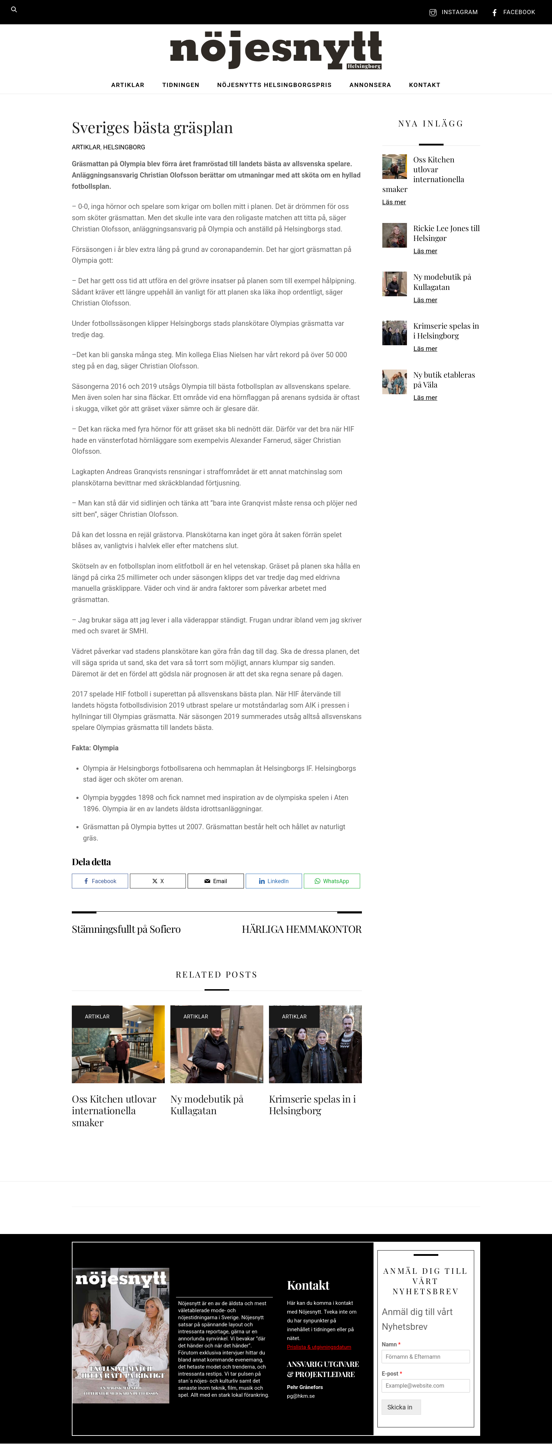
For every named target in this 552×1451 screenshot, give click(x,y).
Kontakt (425, 87)
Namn (391, 1351)
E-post (392, 1380)
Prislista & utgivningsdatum (319, 1352)
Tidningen (181, 87)
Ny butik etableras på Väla (444, 381)
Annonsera (370, 87)
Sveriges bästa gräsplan (152, 129)
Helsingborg (124, 149)
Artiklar (128, 87)
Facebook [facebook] (511, 11)
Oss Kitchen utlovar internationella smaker (114, 1112)
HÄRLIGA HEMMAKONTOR (302, 930)
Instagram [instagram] (452, 11)
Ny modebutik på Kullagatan (207, 1106)
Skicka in (402, 1414)
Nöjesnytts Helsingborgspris (274, 87)
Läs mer (394, 204)
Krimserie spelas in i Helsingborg (312, 1106)
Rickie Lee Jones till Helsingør (446, 235)
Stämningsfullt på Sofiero (126, 930)
